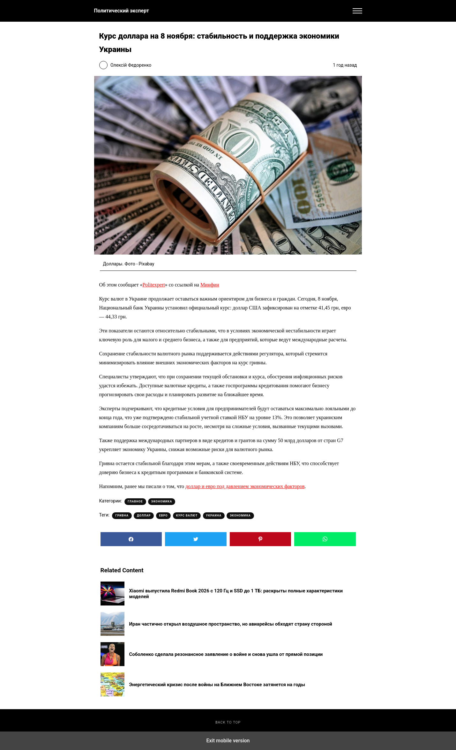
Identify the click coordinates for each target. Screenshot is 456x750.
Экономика (161, 501)
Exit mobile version (228, 741)
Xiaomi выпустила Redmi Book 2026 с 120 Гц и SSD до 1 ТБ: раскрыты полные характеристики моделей (236, 593)
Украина (213, 515)
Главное (135, 501)
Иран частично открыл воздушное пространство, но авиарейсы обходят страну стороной (230, 624)
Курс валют (187, 515)
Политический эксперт (121, 11)
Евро (163, 515)
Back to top (228, 722)
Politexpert (153, 284)
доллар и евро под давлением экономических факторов (245, 486)
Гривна (121, 515)
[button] (131, 539)
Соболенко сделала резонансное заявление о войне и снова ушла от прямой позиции (226, 654)
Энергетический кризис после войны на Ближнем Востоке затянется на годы (217, 684)
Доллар (144, 515)
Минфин (209, 284)
